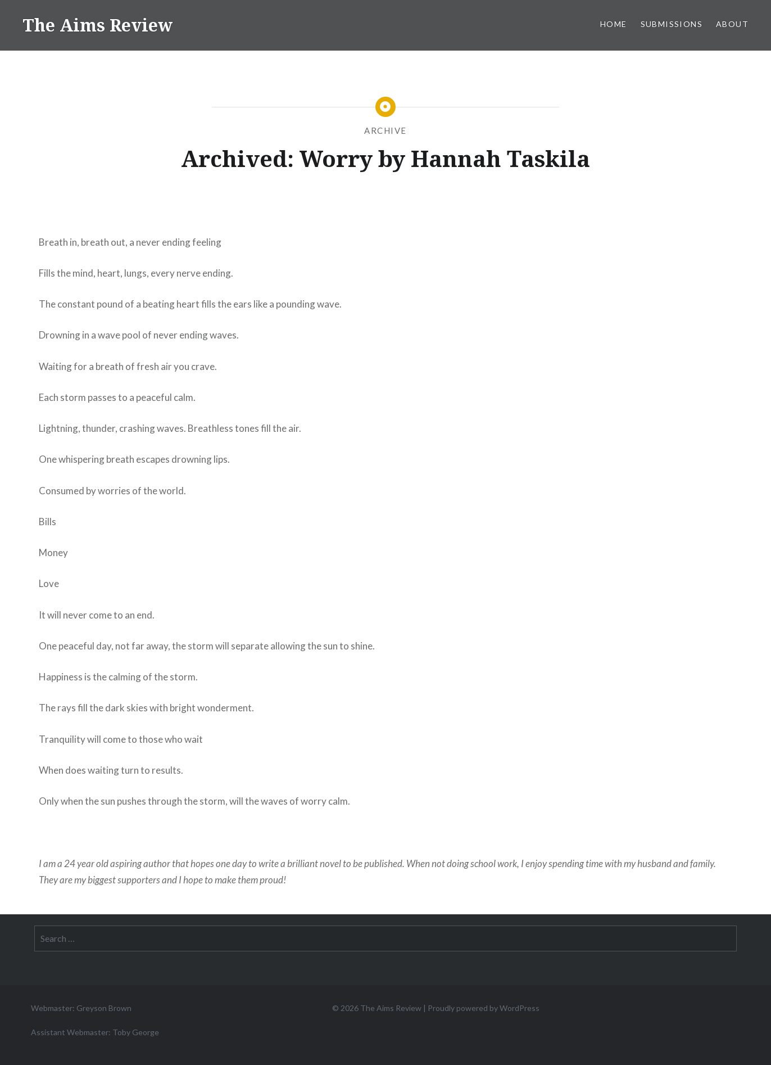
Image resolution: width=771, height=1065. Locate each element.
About (732, 24)
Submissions (671, 24)
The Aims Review (97, 25)
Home (613, 24)
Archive (385, 130)
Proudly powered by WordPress (483, 1008)
